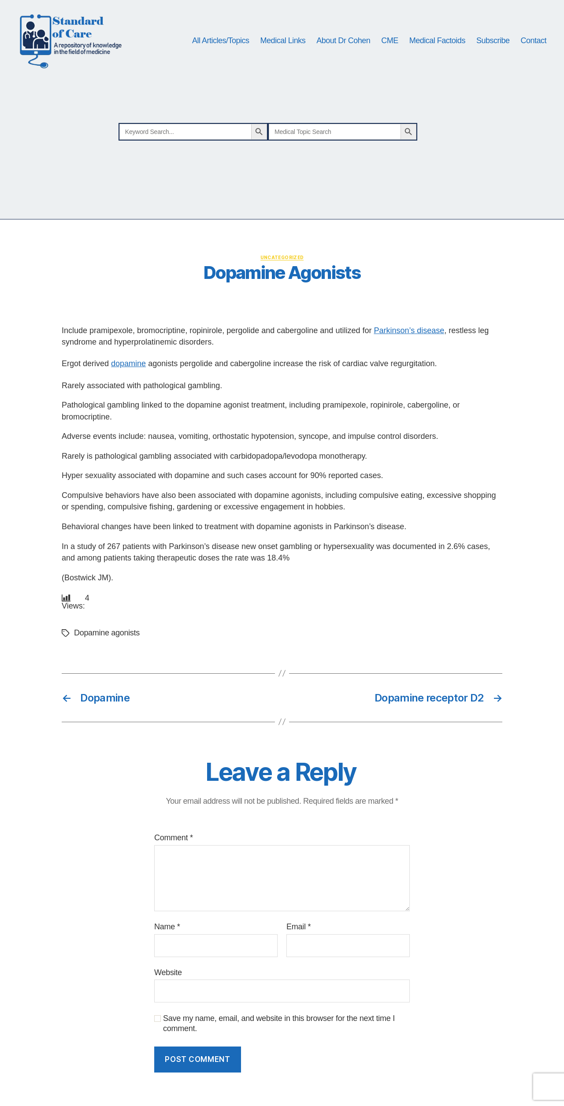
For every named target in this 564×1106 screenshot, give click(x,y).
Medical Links (283, 40)
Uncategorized (282, 257)
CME (389, 40)
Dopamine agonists (107, 632)
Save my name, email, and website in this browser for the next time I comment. (279, 1023)
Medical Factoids (437, 40)
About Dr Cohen (343, 40)
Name (167, 926)
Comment (173, 837)
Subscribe (493, 40)
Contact (533, 40)
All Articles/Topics (220, 40)
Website (168, 972)
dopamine (128, 363)
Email (298, 926)
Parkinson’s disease (409, 330)
